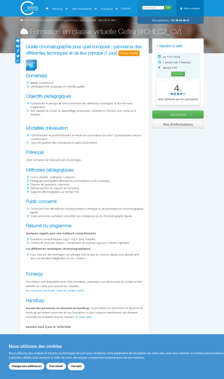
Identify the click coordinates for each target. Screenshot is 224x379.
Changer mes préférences (26, 366)
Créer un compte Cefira (70, 290)
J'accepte (77, 366)
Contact (126, 8)
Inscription (178, 114)
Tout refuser (56, 366)
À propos (109, 8)
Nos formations (84, 8)
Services (60, 8)
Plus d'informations (178, 124)
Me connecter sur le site (40, 290)
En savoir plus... (84, 317)
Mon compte (190, 8)
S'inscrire (178, 73)
